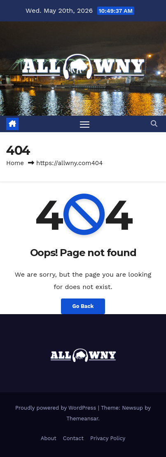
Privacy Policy (107, 438)
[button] (154, 124)
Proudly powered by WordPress (56, 408)
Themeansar (82, 418)
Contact (73, 438)
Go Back (83, 306)
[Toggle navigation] (85, 124)
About (48, 438)
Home (15, 163)
